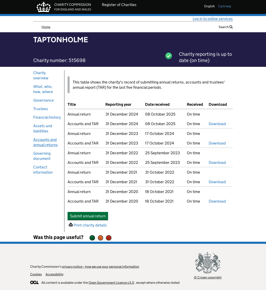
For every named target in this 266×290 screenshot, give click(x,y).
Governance (43, 100)
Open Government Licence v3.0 (111, 283)
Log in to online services (213, 18)
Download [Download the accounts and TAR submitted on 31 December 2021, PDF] (217, 181)
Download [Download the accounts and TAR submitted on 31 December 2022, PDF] (217, 162)
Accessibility (54, 274)
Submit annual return (89, 215)
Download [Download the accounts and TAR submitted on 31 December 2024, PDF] (217, 123)
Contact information (43, 170)
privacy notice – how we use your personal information (100, 267)
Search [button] (226, 27)
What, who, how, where (43, 89)
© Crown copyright (208, 277)
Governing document (41, 156)
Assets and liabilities (42, 128)
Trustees (40, 108)
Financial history (47, 117)
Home (46, 27)
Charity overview (40, 75)
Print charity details (88, 225)
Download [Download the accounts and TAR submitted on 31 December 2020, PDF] (217, 201)
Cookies (36, 274)
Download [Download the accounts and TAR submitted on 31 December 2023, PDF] (217, 143)
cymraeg (224, 6)
